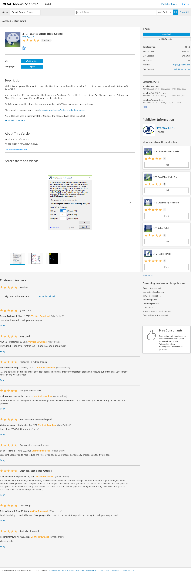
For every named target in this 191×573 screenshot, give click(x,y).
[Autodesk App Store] (20, 4)
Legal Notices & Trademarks (73, 570)
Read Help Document (15, 120)
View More (148, 275)
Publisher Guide (169, 4)
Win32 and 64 (31, 61)
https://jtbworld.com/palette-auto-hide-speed (62, 110)
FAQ (107, 570)
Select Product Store (22, 12)
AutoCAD (6, 20)
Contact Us (115, 570)
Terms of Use (91, 570)
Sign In (185, 4)
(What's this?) (57, 316)
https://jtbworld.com (181, 65)
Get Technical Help (47, 296)
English (49, 4)
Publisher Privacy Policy (16, 149)
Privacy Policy (54, 570)
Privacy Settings (127, 570)
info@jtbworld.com (182, 69)
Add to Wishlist (166, 39)
